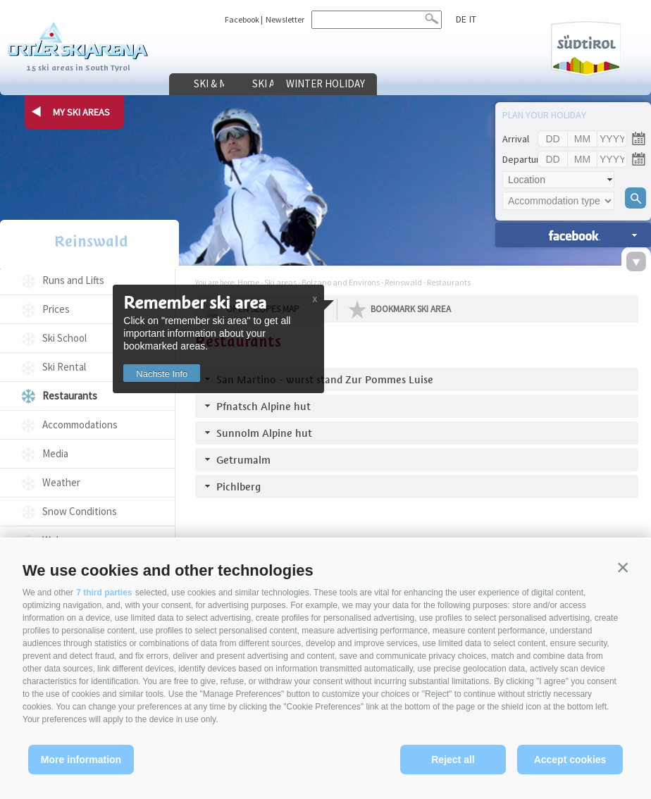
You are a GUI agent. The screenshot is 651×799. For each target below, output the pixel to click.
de (461, 19)
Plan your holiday (544, 115)
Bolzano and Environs (341, 282)
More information (81, 759)
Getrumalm (243, 459)
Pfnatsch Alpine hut (263, 406)
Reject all (452, 759)
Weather (61, 482)
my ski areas (81, 112)
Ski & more (222, 84)
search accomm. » (573, 235)
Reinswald (88, 242)
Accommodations (80, 424)
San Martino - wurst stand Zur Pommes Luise (324, 379)
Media (55, 453)
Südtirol (583, 48)
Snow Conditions (79, 511)
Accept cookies (570, 759)
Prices (56, 309)
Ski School (64, 338)
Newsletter (285, 19)
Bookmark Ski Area (411, 309)
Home (248, 282)
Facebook (242, 19)
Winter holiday (440, 84)
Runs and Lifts (73, 280)
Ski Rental (64, 366)
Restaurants (69, 395)
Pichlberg (238, 486)
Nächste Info (166, 373)
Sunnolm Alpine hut (264, 433)
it (472, 19)
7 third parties (104, 592)
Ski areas (331, 84)
